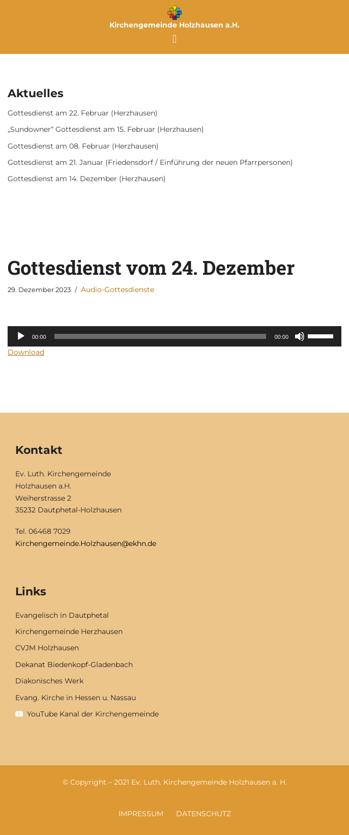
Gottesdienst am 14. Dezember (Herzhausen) (87, 178)
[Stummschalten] (300, 336)
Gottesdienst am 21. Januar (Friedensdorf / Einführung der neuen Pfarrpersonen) (150, 162)
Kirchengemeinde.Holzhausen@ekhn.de (85, 543)
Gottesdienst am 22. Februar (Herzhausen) (83, 113)
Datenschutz (203, 813)
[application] (174, 336)
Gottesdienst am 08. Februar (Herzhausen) (83, 146)
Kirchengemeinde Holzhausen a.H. (174, 25)
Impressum (141, 813)
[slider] (160, 336)
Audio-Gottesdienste (117, 289)
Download (26, 352)
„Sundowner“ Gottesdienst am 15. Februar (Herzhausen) (106, 129)
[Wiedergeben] (21, 336)
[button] (174, 39)
